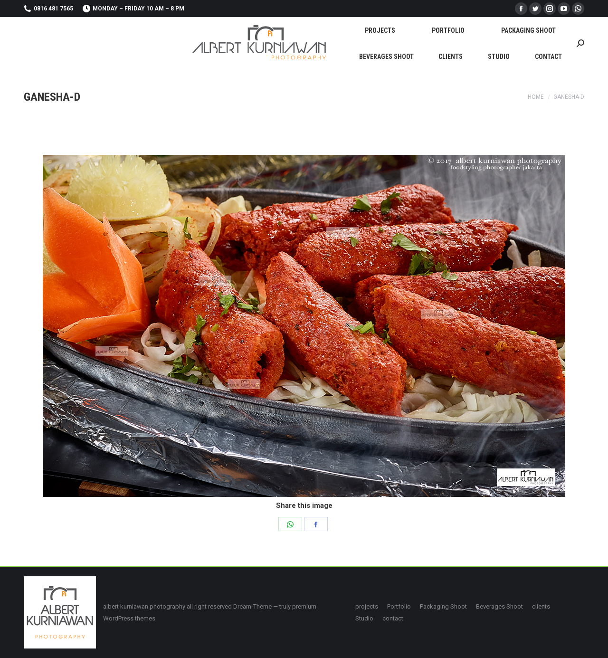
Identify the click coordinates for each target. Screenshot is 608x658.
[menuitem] (380, 30)
